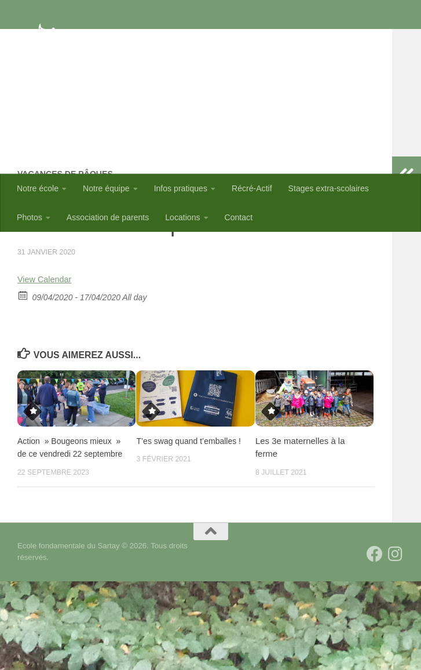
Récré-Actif (252, 188)
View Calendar (47, 354)
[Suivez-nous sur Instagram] (395, 643)
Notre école (37, 188)
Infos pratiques (180, 188)
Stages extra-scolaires (328, 188)
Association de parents (108, 217)
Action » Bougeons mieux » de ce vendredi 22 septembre (67, 529)
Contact (239, 217)
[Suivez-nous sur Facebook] (375, 643)
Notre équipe (106, 188)
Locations (182, 217)
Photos (29, 217)
